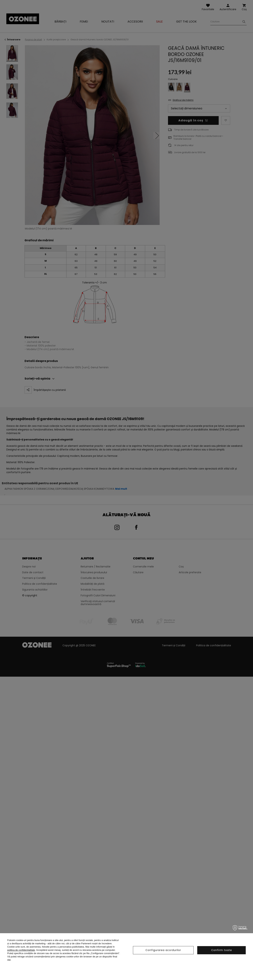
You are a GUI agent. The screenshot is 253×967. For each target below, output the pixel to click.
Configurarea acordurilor (163, 950)
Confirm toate (221, 950)
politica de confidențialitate (21, 950)
